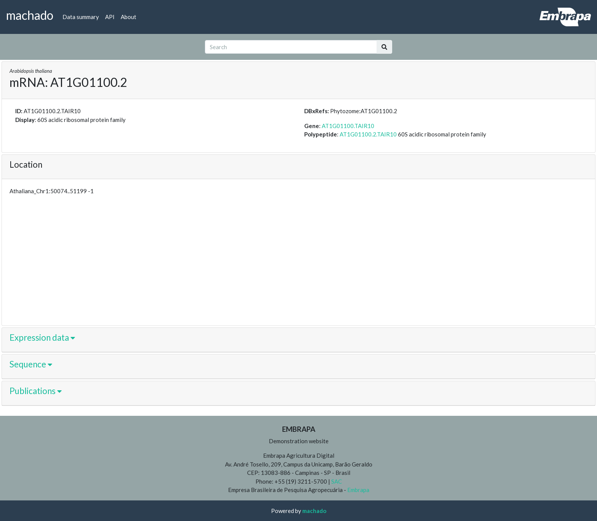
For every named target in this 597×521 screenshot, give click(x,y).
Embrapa (358, 489)
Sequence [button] (31, 364)
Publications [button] (36, 391)
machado (314, 510)
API (110, 16)
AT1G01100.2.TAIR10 (368, 134)
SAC (336, 481)
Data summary (80, 16)
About (128, 16)
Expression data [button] (42, 337)
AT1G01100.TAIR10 (348, 125)
